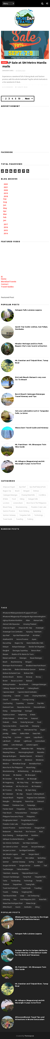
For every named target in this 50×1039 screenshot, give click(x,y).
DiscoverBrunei (39, 707)
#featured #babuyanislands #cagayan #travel (20, 613)
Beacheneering (16, 662)
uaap (4, 62)
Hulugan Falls (33, 499)
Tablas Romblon (23, 869)
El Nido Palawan (8, 718)
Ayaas (34, 639)
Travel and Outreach (10, 888)
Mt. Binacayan (30, 775)
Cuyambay (20, 703)
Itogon (42, 730)
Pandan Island (8, 809)
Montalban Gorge (19, 764)
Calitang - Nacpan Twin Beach (13, 688)
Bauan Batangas (36, 658)
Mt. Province (7, 790)
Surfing (31, 862)
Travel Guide (7, 519)
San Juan (25, 847)
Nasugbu (6, 801)
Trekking (30, 519)
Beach (17, 491)
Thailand (6, 884)
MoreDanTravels (8, 281)
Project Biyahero (28, 824)
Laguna (27, 737)
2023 (6, 184)
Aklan (28, 620)
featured (34, 718)
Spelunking (37, 511)
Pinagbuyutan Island (10, 820)
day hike (40, 703)
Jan (5, 220)
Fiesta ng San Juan (27, 722)
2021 (6, 187)
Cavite (26, 696)
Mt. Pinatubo (36, 786)
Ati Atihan (36, 635)
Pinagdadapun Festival (29, 820)
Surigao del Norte (9, 865)
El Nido (5, 499)
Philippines (31, 816)
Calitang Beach (33, 688)
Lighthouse (28, 741)
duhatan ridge (16, 711)
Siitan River (7, 858)
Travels (5, 892)
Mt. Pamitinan (7, 786)
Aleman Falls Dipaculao (11, 624)
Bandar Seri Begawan (36, 647)
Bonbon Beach (8, 677)
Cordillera (42, 495)
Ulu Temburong (33, 896)
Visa (15, 899)
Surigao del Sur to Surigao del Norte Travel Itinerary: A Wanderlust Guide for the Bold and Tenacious (31, 952)
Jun (5, 205)
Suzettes (37, 865)
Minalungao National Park (12, 760)
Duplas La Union (9, 715)
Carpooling (7, 696)
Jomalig (5, 733)
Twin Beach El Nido (9, 896)
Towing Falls (30, 884)
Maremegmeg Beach (26, 752)
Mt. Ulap (20, 794)
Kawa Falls (36, 733)
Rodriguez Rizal (22, 835)
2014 (6, 233)
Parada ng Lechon (35, 809)
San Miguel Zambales (27, 850)
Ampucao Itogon (9, 487)
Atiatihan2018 (8, 639)
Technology (38, 515)
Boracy (38, 677)
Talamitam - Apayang (10, 873)
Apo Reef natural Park (38, 487)
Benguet (26, 491)
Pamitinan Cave (18, 805)
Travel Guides (7, 286)
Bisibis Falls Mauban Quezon (25, 669)
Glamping (35, 726)
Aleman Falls (38, 620)
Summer (6, 862)
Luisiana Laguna (32, 745)
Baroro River (36, 650)
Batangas (23, 658)
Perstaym (34, 813)
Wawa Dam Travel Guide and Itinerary (31, 428)
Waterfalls (42, 899)
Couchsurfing (7, 703)
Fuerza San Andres (9, 726)
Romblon (35, 835)
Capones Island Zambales (27, 692)
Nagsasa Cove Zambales (36, 798)
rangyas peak (40, 828)
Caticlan (17, 696)
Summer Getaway (9, 515)
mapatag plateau (9, 752)
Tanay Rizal (27, 877)
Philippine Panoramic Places (13, 816)
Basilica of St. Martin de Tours (23, 654)
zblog (37, 907)
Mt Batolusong (23, 771)
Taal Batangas (8, 869)
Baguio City (7, 491)
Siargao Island (34, 854)
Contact (4, 284)
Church (5, 699)
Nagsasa (20, 798)
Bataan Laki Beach (9, 658)
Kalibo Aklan (24, 733)
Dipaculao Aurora (23, 707)
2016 (6, 227)
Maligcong (40, 749)
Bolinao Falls (28, 673)
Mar (5, 214)
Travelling (19, 519)
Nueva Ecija (29, 801)
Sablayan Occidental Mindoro (13, 839)
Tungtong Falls (27, 892)
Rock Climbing (24, 511)
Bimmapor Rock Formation (12, 665)
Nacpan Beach (8, 798)
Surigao (40, 862)
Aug (5, 202)
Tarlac (5, 881)
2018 (6, 196)
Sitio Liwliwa (29, 858)
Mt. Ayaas (6, 775)
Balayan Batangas (18, 647)
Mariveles (40, 752)
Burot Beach (23, 684)
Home (3, 279)
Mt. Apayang (36, 771)
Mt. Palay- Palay (22, 782)
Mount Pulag (7, 507)
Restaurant (7, 831)
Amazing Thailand (29, 624)
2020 (6, 190)
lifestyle (17, 741)
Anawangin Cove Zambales (12, 632)
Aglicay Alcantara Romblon (12, 620)
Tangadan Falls (25, 515)
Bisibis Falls (7, 669)
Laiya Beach (38, 737)
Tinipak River (17, 884)
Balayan (6, 647)
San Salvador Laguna (10, 854)
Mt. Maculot (19, 779)
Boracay (29, 677)
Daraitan (30, 703)
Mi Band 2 (39, 756)
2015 (6, 230)
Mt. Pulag (18, 790)
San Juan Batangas (37, 847)
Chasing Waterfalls (28, 495)
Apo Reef (22, 487)
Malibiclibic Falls (27, 749)
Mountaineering (21, 507)
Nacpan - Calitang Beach (35, 794)
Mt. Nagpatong (8, 782)
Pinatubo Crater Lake (38, 507)
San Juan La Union (9, 850)
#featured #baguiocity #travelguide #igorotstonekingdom (24, 616)
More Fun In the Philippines (36, 503)
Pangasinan (21, 809)
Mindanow (39, 760)
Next (27, 99)
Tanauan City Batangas (11, 877)
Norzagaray (17, 801)
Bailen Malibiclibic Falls (35, 643)
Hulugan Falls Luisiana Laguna (28, 310)
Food (14, 499)
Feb (5, 217)
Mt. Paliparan (36, 782)
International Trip (30, 730)
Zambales (27, 907)
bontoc (19, 677)
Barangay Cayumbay (20, 650)
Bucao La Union (17, 681)
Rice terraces (31, 831)
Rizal (41, 831)
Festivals (6, 722)
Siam (23, 854)
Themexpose (29, 1036)
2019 (6, 193)
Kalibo (14, 733)
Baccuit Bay (7, 643)
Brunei (5, 681)
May (5, 208)
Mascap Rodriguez (9, 756)
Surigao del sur (24, 865)
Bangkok (6, 650)
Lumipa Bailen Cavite (10, 749)
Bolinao (36, 491)
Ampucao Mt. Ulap (25, 628)
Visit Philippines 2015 (27, 899)
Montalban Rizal (35, 764)
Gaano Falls (24, 726)
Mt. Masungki (32, 779)
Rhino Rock (18, 831)
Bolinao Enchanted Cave (11, 673)
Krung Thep (7, 737)
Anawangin (40, 628)
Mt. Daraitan (7, 779)
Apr (5, 211)
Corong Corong (28, 699)
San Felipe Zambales (30, 843)
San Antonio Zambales (11, 843)
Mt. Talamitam (8, 794)
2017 (6, 224)
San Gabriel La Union (10, 847)
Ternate (39, 881)
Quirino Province (9, 511)
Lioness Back (18, 503)
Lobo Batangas (17, 745)
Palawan (6, 805)
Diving (5, 711)
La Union (6, 503)
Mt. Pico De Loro (22, 786)
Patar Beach (7, 813)
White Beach (7, 907)
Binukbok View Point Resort (36, 665)
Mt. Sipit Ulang (31, 790)
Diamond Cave (8, 707)
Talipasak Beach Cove (30, 873)
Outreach (40, 801)
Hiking (22, 499)
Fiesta (15, 722)
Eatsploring (22, 715)
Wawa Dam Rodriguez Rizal (12, 903)
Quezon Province (9, 828)
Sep (5, 199)
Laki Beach (6, 741)
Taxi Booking (15, 881)
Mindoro (6, 764)
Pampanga (31, 805)
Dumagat (28, 711)
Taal (45, 865)
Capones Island (8, 692)
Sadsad (30, 839)
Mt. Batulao (17, 775)
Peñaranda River (21, 813)
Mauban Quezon (26, 756)
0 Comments (7, 87)
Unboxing (6, 899)
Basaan (5, 654)
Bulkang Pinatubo (9, 684)
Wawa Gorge (30, 903)
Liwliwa (5, 745)
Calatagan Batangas (10, 495)
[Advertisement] (25, 128)
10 (19, 99)
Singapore (18, 858)
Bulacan (29, 681)
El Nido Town (22, 718)
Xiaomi (17, 907)
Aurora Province (22, 639)
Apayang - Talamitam (33, 632)
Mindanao (28, 760)
